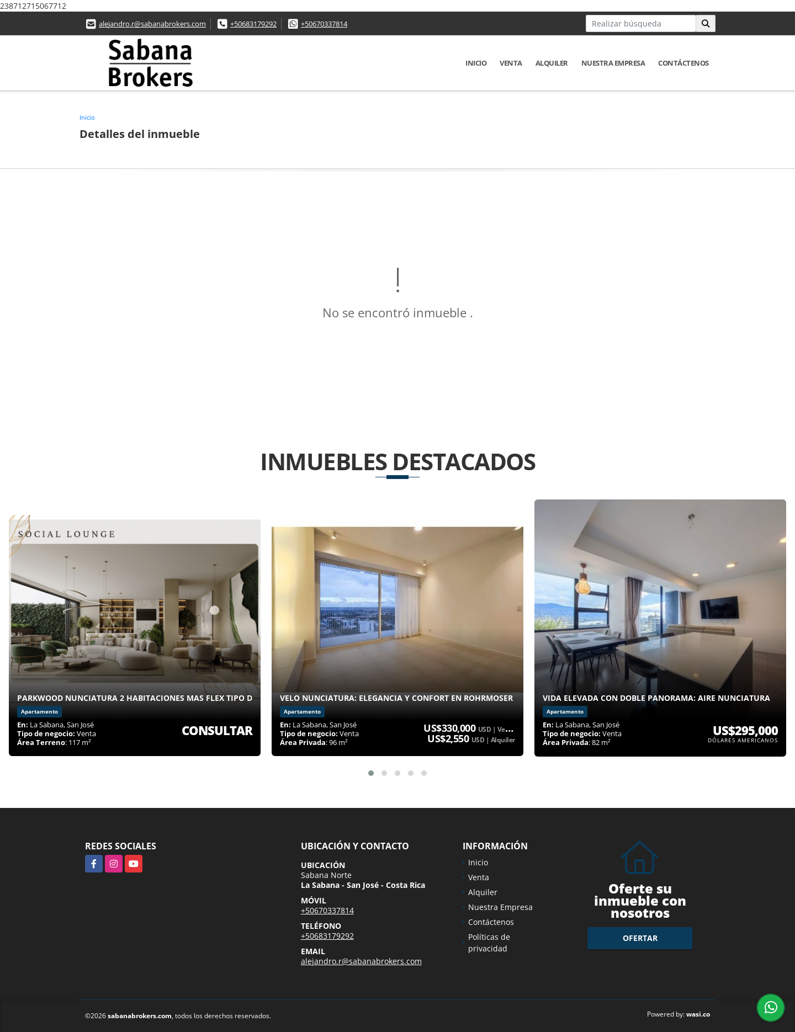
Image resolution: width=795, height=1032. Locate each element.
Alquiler (552, 63)
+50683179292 (253, 24)
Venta (511, 63)
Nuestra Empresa (613, 63)
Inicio (475, 63)
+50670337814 (324, 24)
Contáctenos (683, 63)
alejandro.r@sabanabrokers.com (152, 24)
